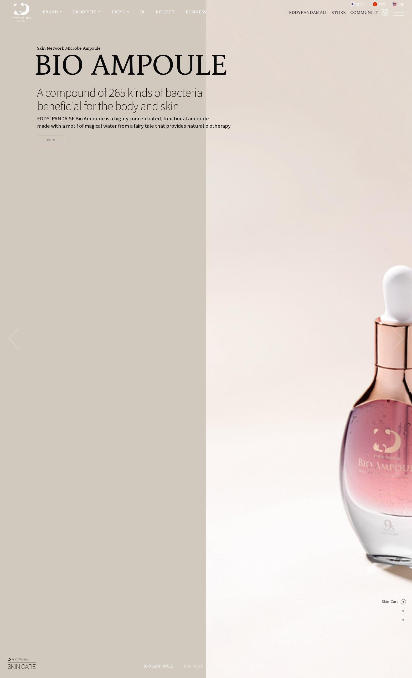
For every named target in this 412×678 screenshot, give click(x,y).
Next (398, 94)
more (50, 139)
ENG (401, 4)
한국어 (360, 4)
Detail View (206, 363)
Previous (13, 94)
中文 (381, 4)
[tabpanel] (206, 94)
